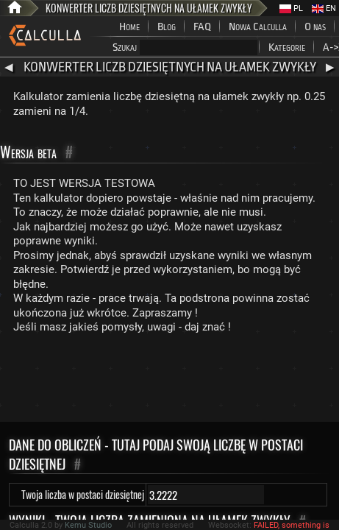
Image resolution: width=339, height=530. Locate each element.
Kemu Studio (88, 525)
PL (291, 8)
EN (324, 8)
